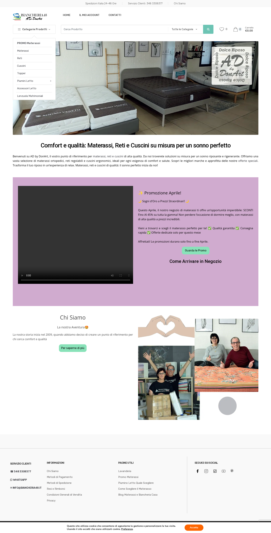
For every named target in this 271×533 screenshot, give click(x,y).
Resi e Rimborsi (56, 488)
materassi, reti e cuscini (108, 156)
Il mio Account (89, 15)
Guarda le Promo (195, 250)
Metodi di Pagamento (60, 477)
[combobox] (113, 29)
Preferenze (127, 529)
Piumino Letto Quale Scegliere (136, 482)
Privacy (51, 500)
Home (66, 15)
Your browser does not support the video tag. (75, 235)
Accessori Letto (26, 88)
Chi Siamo (180, 3)
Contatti (115, 15)
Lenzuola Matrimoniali (30, 96)
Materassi (23, 50)
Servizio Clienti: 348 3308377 (145, 3)
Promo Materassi (128, 477)
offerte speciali (248, 161)
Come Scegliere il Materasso (134, 488)
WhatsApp (20, 479)
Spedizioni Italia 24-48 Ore (100, 3)
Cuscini (21, 65)
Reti (19, 58)
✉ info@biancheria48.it (26, 487)
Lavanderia (124, 471)
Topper (21, 73)
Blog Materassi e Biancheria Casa (137, 494)
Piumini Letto (25, 80)
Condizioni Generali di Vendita (64, 494)
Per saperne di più (72, 348)
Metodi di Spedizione (59, 482)
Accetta (194, 527)
